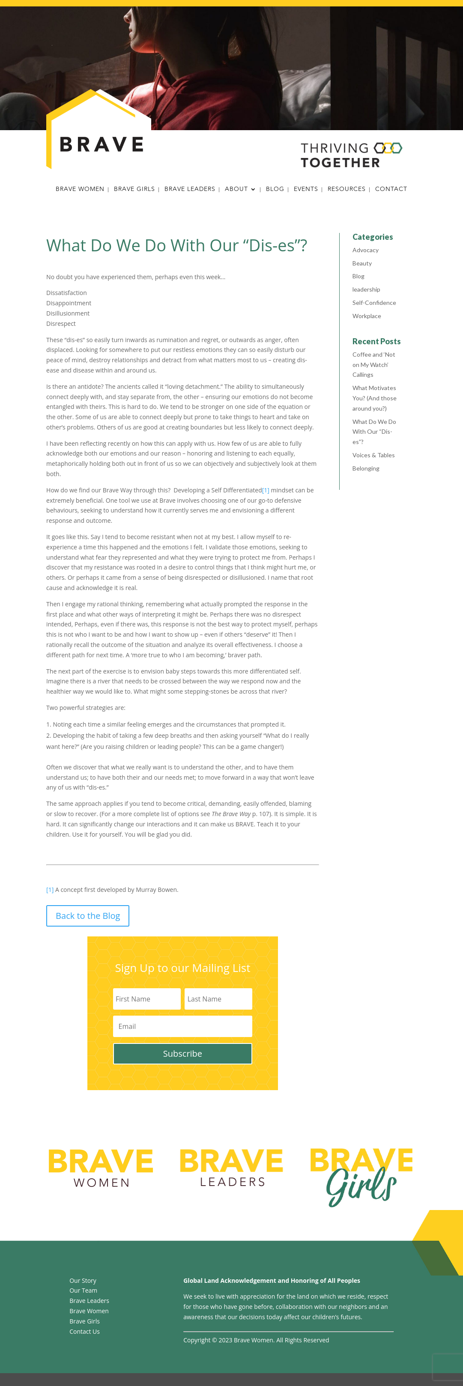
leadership (366, 289)
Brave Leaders (189, 190)
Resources (347, 190)
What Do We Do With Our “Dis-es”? (374, 432)
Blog (275, 190)
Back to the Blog (88, 915)
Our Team (83, 1290)
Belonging (365, 468)
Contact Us (84, 1331)
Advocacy (365, 249)
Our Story (82, 1280)
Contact (391, 190)
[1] (265, 490)
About (236, 190)
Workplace (366, 315)
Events (306, 190)
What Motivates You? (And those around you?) (374, 398)
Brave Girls (134, 190)
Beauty (362, 263)
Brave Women (80, 190)
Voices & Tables (373, 455)
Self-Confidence (374, 302)
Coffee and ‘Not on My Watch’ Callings (373, 365)
